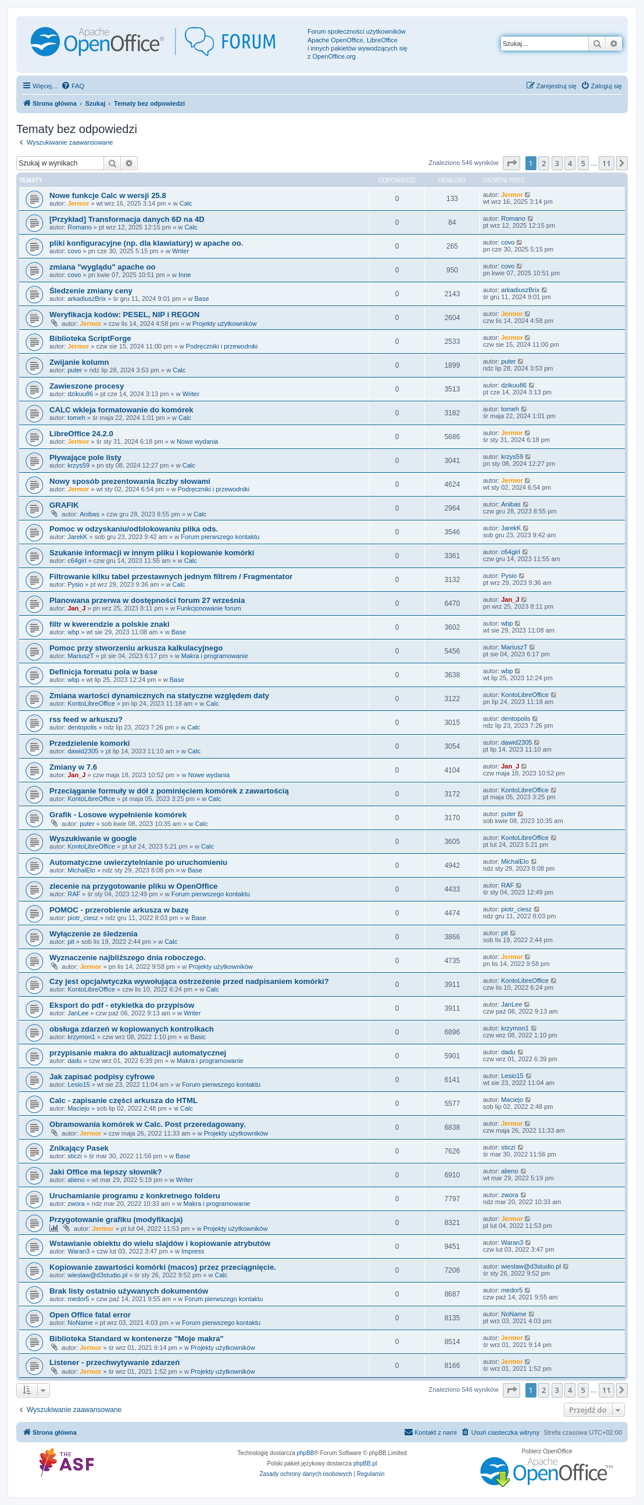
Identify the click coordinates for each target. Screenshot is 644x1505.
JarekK (77, 536)
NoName (79, 1322)
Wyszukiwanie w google (93, 838)
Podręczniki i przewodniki (222, 346)
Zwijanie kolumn (79, 362)
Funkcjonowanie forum (209, 608)
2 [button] (544, 163)
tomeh (76, 417)
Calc (186, 203)
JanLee (77, 1013)
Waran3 (78, 1251)
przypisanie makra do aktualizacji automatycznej (137, 1052)
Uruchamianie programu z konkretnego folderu (134, 1195)
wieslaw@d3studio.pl (97, 1274)
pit (70, 941)
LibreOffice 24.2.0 (81, 433)
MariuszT (80, 655)
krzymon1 (81, 1036)
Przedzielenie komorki (89, 743)
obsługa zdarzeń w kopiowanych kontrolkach (131, 1029)
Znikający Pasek (79, 1148)
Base (201, 298)
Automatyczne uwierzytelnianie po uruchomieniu (138, 862)
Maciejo (78, 1108)
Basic (198, 1036)
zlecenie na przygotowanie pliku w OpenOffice (133, 886)
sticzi (74, 1155)
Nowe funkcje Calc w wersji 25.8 (107, 195)
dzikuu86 (80, 393)
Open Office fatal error (90, 1314)
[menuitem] (72, 86)
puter (74, 370)
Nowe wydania (198, 441)
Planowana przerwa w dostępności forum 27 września (147, 600)
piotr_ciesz (82, 917)
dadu (74, 1060)
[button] (511, 163)
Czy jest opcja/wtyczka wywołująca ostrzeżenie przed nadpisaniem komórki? (189, 981)
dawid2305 (82, 751)
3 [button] (557, 163)
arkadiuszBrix (86, 298)
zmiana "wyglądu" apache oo (102, 267)
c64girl (76, 560)
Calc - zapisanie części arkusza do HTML (123, 1100)
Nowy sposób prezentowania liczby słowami (129, 481)
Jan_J (76, 608)
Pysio (75, 584)
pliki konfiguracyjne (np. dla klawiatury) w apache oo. (146, 243)
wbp (73, 631)
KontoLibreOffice (91, 703)
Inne (184, 274)
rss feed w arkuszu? (86, 719)
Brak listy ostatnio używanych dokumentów (128, 1291)
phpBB (305, 1453)
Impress (192, 1251)
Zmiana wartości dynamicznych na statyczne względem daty (159, 695)
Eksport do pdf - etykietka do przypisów (121, 1005)
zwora (75, 1203)
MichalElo (81, 870)
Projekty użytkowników (224, 323)
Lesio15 (78, 1084)
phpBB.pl (365, 1463)
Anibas (89, 514)
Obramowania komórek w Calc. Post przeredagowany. (147, 1124)
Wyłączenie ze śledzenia (93, 933)
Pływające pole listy (85, 457)
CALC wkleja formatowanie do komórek (121, 409)
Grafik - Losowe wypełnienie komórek (118, 814)
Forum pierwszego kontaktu (220, 536)
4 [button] (570, 163)
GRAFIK (64, 505)
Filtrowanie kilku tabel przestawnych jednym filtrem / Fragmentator (170, 576)
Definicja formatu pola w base (103, 671)
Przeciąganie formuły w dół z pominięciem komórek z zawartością (169, 790)
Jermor (78, 203)
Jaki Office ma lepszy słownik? (105, 1172)
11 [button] (606, 163)
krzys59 (78, 465)
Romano (79, 227)
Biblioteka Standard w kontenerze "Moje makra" (136, 1338)
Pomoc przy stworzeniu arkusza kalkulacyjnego (136, 648)
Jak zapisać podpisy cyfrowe (102, 1076)
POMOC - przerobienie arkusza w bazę (119, 910)
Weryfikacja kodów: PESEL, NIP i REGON (124, 314)
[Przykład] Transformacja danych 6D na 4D (127, 219)
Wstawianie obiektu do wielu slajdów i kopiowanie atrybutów (159, 1243)
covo (74, 250)
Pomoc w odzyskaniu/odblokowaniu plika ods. (133, 529)
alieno (75, 1179)
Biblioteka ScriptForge (90, 338)
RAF (73, 893)
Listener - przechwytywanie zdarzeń (114, 1362)
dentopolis (81, 727)
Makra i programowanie (214, 655)
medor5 (78, 1298)
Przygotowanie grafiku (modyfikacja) (116, 1219)
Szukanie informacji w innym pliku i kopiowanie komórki (151, 552)
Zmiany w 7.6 (73, 767)
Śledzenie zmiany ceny (91, 290)
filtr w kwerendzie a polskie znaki (109, 624)
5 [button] (583, 163)
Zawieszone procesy (86, 386)
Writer (180, 250)
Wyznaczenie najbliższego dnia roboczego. (127, 957)
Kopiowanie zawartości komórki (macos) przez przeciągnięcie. (162, 1267)
